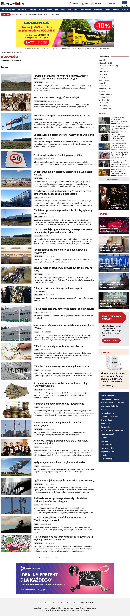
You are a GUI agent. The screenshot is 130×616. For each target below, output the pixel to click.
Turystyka (116, 10)
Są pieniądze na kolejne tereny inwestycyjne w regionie (64, 134)
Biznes (69, 10)
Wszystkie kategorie (108, 459)
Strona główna (6, 52)
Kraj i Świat (103, 106)
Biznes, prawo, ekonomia (110, 399)
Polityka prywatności (41, 608)
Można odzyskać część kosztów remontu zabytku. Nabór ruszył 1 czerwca (119, 171)
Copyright (66, 608)
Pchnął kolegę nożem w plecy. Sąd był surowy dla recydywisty (60, 251)
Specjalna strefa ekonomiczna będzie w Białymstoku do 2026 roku (64, 327)
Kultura (49, 10)
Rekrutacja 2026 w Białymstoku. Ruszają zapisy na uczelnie (117, 137)
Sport (56, 10)
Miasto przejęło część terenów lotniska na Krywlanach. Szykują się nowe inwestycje (64, 538)
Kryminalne (103, 94)
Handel (103, 410)
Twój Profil (90, 603)
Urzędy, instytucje (107, 451)
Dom (100, 91)
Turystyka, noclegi (107, 448)
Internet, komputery (108, 413)
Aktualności (38, 82)
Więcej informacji (107, 386)
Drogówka (102, 97)
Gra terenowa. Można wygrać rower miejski (57, 97)
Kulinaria (102, 103)
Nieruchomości (86, 10)
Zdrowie (107, 10)
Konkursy (15, 14)
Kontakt (69, 603)
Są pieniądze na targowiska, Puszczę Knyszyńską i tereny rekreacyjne (61, 384)
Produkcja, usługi (107, 434)
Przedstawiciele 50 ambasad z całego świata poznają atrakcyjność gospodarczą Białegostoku (62, 192)
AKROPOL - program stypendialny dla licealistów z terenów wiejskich (61, 442)
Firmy (84, 3)
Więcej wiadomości (112, 179)
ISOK (82, 603)
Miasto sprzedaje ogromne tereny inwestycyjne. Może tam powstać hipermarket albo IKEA (63, 231)
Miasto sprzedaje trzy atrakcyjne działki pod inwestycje (64, 308)
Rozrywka (104, 441)
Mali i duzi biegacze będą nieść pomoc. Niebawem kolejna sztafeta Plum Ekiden (119, 154)
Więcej (125, 10)
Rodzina (102, 86)
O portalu (40, 603)
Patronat (56, 603)
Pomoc (76, 603)
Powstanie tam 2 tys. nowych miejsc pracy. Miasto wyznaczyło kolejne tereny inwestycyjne (61, 77)
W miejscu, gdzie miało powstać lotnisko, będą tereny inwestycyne (63, 212)
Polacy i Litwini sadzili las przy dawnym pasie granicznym (58, 290)
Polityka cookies (55, 608)
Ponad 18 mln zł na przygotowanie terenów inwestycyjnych (57, 424)
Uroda (101, 83)
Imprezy (73, 3)
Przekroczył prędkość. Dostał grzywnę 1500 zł (58, 155)
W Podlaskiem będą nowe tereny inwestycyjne (59, 346)
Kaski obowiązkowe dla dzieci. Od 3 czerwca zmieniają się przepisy (118, 145)
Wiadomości (22, 10)
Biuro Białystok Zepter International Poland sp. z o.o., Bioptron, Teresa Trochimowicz (113, 377)
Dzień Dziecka (54, 14)
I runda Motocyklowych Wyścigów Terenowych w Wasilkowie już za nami (60, 519)
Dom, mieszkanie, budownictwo (112, 403)
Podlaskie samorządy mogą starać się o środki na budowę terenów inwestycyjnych (60, 500)
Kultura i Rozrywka (40, 101)
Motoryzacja (98, 10)
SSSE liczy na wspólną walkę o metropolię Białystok (62, 115)
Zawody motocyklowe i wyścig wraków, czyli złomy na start (63, 269)
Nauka (76, 10)
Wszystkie (102, 60)
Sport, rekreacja (107, 444)
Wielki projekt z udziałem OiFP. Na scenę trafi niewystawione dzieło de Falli (119, 162)
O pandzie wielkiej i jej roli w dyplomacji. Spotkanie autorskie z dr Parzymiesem (119, 128)
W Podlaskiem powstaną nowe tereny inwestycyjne (61, 366)
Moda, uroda (105, 424)
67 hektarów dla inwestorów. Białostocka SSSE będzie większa (63, 173)
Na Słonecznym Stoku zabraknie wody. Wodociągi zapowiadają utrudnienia (118, 119)
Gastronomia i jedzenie (109, 406)
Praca (63, 10)
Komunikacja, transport (109, 417)
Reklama (104, 437)
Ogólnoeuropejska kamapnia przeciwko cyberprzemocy (64, 480)
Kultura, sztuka (106, 420)
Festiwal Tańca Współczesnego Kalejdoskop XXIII (34, 14)
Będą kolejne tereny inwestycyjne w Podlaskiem (60, 462)
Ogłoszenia (97, 3)
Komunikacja (111, 3)
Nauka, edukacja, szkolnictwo (112, 430)
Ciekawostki (103, 109)
